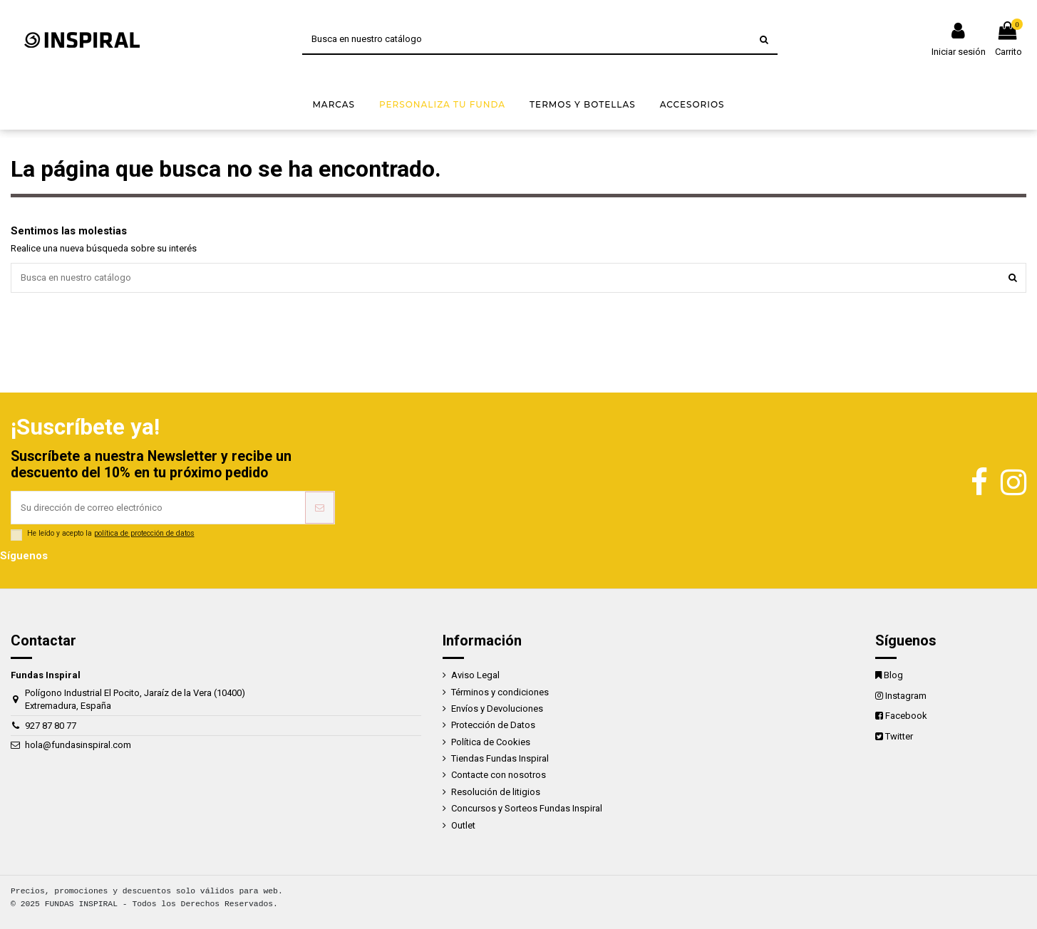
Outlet (463, 825)
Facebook (906, 715)
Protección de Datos (493, 725)
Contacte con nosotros (498, 774)
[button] (333, 105)
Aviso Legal (475, 675)
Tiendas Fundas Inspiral (500, 758)
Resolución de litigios (495, 792)
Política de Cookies (490, 742)
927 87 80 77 (50, 725)
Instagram (906, 695)
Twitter (899, 736)
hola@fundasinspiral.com (78, 744)
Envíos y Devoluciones (497, 708)
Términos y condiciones (500, 692)
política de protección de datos (144, 533)
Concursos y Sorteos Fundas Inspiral (526, 808)
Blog (893, 675)
